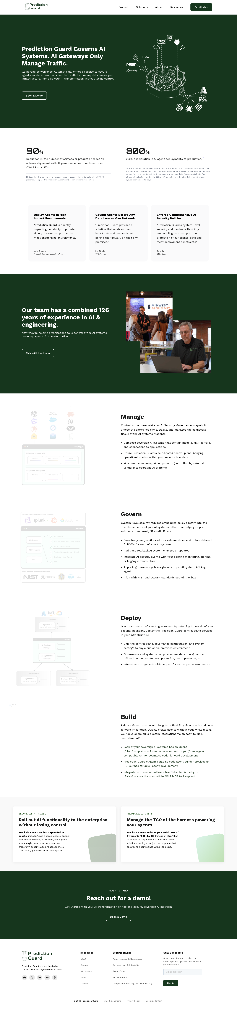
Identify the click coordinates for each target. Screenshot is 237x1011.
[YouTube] (47, 977)
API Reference (120, 977)
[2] (203, 158)
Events (84, 965)
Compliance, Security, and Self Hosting (132, 983)
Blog (83, 959)
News (83, 977)
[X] (32, 977)
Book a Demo (34, 95)
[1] (48, 166)
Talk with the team (38, 353)
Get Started (201, 7)
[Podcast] (54, 977)
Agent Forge (119, 971)
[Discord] (24, 977)
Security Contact (154, 1001)
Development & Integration (126, 965)
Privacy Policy (133, 1001)
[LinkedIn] (39, 977)
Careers (84, 983)
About (159, 7)
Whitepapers (87, 971)
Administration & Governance (127, 959)
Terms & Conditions (111, 1001)
